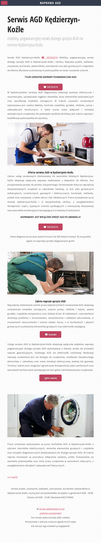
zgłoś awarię (50, 378)
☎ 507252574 (49, 57)
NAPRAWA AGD (50, 3)
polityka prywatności (50, 513)
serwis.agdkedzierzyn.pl (51, 508)
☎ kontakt (50, 334)
